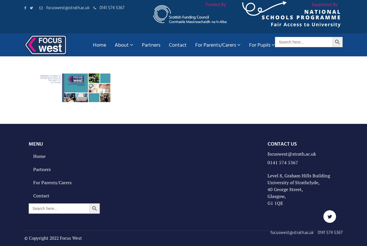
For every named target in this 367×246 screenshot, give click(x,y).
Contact (178, 45)
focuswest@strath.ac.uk (292, 154)
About (124, 45)
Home (99, 45)
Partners (151, 45)
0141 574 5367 (283, 163)
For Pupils (262, 45)
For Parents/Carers (218, 45)
